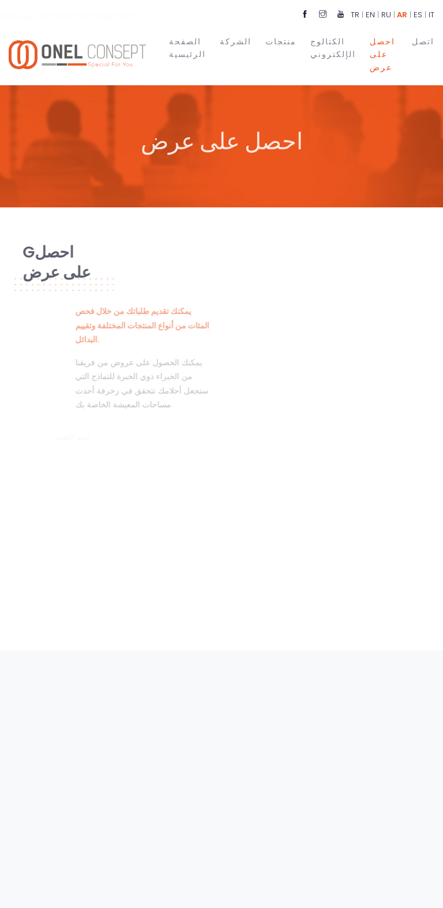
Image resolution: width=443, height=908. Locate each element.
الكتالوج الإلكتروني (333, 47)
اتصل (423, 41)
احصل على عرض (382, 54)
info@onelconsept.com (113, 15)
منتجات (280, 41)
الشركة (235, 41)
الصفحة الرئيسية (187, 47)
